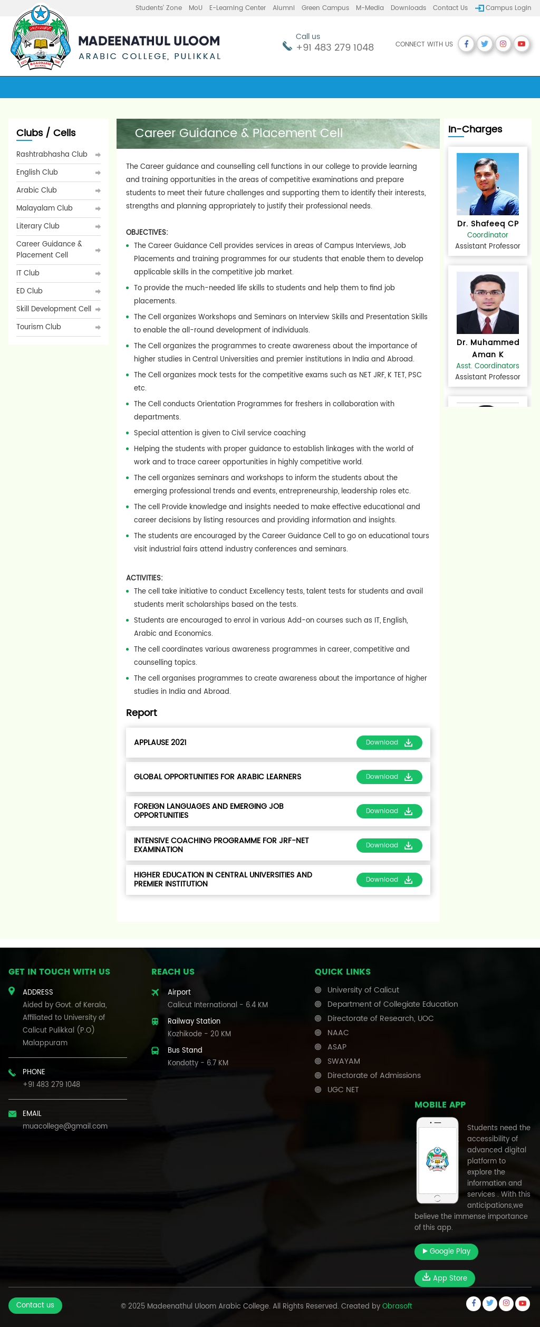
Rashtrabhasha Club (52, 154)
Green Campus (325, 8)
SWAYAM (343, 1061)
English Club (37, 172)
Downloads (408, 8)
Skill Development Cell (53, 309)
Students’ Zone (159, 8)
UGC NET (343, 1090)
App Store (444, 1278)
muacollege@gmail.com (65, 1126)
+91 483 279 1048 (335, 47)
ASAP (336, 1047)
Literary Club (38, 226)
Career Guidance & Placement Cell (49, 250)
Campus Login (509, 8)
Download (389, 743)
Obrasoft (397, 1306)
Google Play (446, 1251)
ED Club (29, 291)
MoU (195, 8)
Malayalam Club (44, 208)
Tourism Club (38, 327)
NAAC (338, 1033)
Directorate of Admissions (374, 1076)
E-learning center (237, 8)
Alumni (284, 8)
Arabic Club (36, 190)
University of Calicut (363, 990)
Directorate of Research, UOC (380, 1019)
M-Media (370, 8)
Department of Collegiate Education (392, 1004)
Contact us (450, 8)
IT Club (28, 273)
